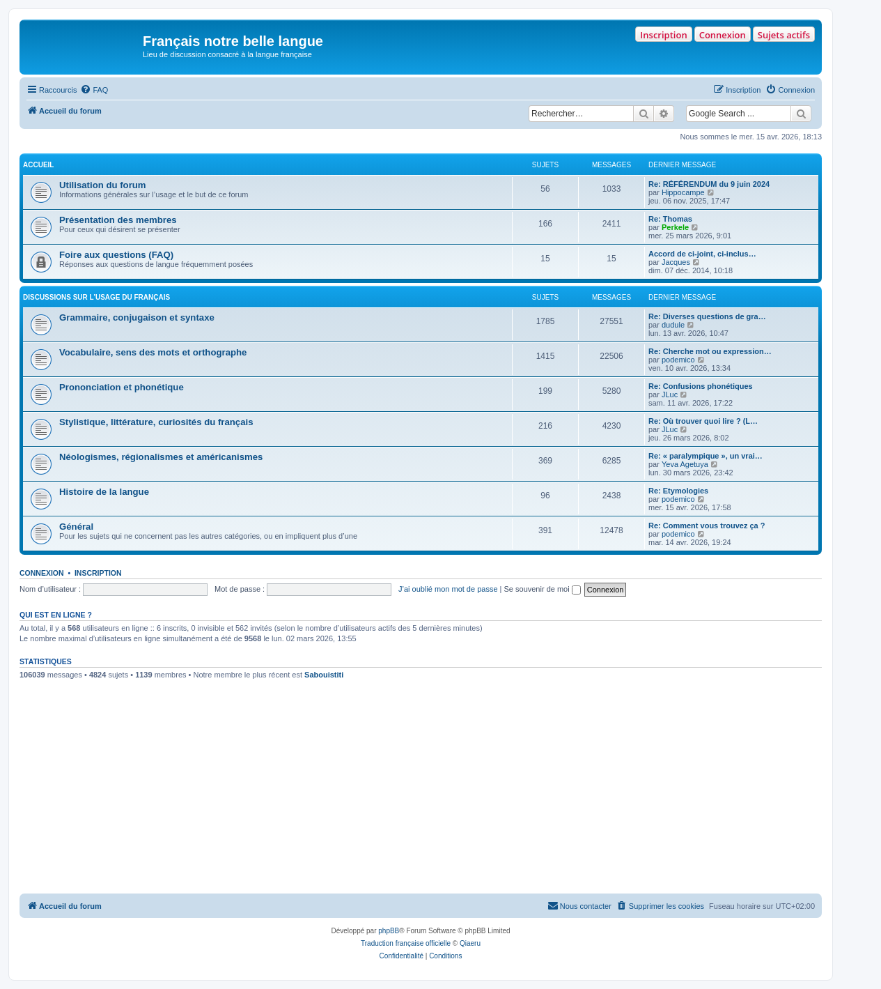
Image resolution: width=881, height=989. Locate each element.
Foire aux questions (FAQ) (116, 255)
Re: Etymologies (678, 490)
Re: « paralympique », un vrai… (705, 456)
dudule (673, 325)
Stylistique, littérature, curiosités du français (156, 422)
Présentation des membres (118, 220)
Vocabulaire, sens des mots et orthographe (153, 352)
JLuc (670, 394)
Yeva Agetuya (685, 464)
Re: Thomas (670, 219)
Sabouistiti (323, 674)
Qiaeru (470, 943)
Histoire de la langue (104, 491)
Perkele (675, 227)
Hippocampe (683, 192)
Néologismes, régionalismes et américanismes (161, 457)
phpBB (388, 931)
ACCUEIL (38, 165)
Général (76, 526)
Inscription (663, 35)
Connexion (722, 35)
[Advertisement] (421, 789)
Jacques (676, 262)
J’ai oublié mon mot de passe (447, 589)
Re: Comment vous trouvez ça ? (706, 525)
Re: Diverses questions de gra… (707, 316)
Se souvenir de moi (542, 589)
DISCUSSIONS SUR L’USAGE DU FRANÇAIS (96, 297)
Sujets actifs (784, 35)
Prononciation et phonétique (121, 387)
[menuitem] (94, 90)
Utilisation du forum (102, 185)
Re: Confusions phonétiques (700, 386)
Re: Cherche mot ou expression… (710, 351)
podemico (678, 359)
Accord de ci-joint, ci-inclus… (702, 254)
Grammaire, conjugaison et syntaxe (137, 317)
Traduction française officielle (406, 943)
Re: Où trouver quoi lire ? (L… (703, 421)
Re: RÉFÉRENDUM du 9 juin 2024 (709, 184)
